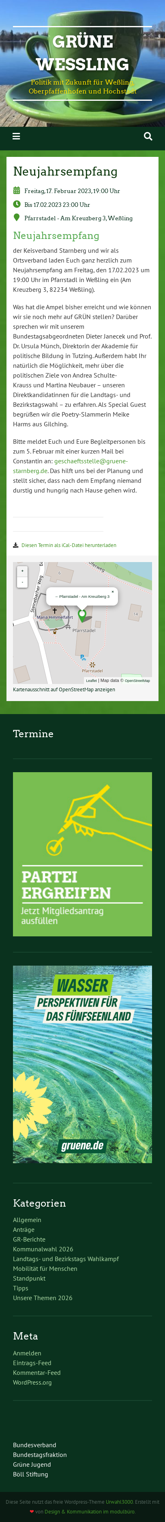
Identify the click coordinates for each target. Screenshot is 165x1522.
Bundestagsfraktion (40, 1454)
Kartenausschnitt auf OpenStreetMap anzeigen (64, 689)
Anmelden (27, 1353)
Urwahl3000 (119, 1501)
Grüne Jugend (32, 1464)
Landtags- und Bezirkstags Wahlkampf (66, 1259)
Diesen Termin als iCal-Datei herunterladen (68, 545)
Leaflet (91, 681)
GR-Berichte (29, 1239)
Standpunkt (29, 1278)
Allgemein (27, 1220)
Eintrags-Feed (32, 1363)
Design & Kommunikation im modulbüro (90, 1511)
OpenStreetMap (137, 681)
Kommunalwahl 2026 (43, 1249)
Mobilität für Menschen (45, 1268)
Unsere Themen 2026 (43, 1298)
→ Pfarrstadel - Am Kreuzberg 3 (81, 596)
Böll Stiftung (30, 1474)
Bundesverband (34, 1445)
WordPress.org (32, 1382)
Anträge (23, 1229)
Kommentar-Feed (37, 1372)
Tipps (20, 1288)
